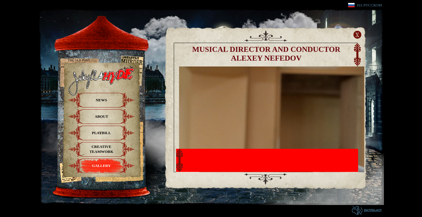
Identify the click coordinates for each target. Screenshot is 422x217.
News (101, 100)
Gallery (101, 165)
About (101, 116)
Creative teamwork (101, 149)
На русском (369, 5)
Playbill (101, 133)
